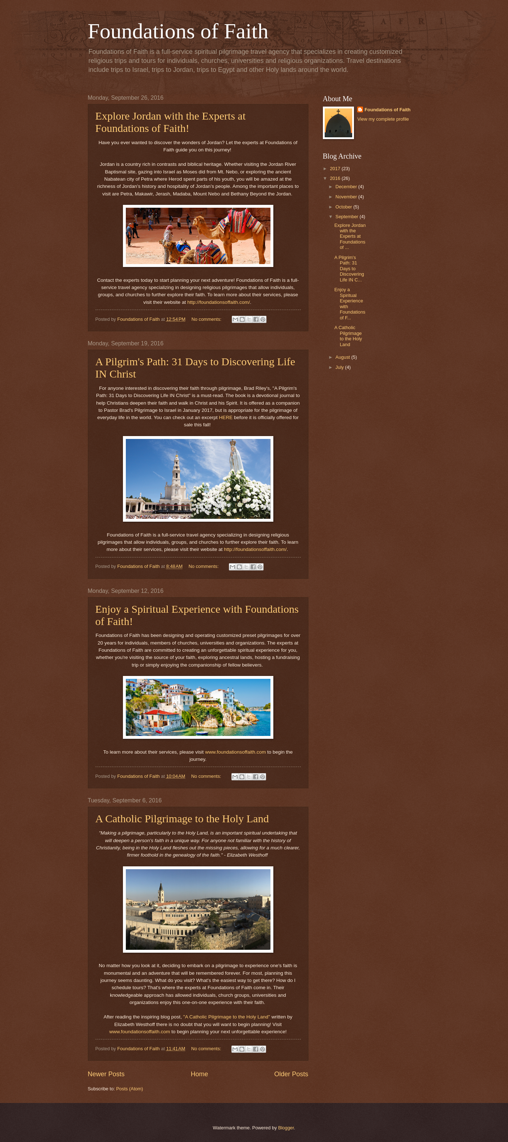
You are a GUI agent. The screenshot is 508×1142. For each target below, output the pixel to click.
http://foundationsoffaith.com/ (218, 302)
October (344, 207)
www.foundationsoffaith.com (235, 752)
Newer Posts (106, 1074)
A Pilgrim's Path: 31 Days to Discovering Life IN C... (349, 269)
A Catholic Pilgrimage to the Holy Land (182, 818)
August (343, 357)
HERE (226, 417)
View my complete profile (383, 119)
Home (199, 1074)
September (348, 216)
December (347, 186)
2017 (335, 168)
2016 (335, 178)
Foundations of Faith (178, 31)
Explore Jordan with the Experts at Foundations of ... (350, 236)
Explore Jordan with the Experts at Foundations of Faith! (170, 122)
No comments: (207, 319)
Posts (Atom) (129, 1088)
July (340, 367)
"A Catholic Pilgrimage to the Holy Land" (226, 1017)
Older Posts (291, 1074)
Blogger (286, 1127)
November (347, 196)
